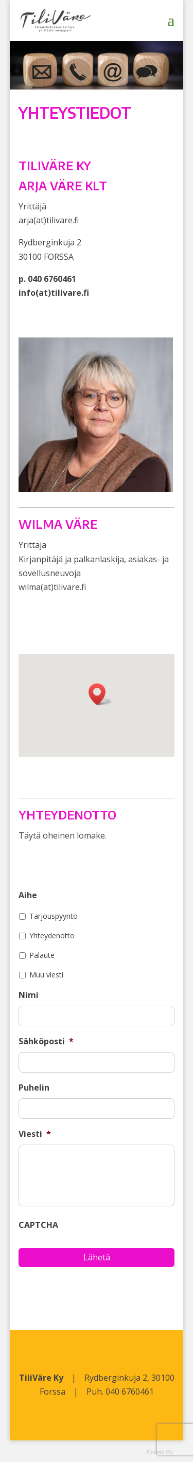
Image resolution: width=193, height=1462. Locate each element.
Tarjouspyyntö (53, 916)
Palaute (42, 955)
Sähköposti (46, 1041)
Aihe (28, 895)
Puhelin (34, 1087)
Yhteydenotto (52, 935)
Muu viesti (46, 974)
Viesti (35, 1134)
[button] (100, 694)
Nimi (29, 995)
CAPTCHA (38, 1225)
